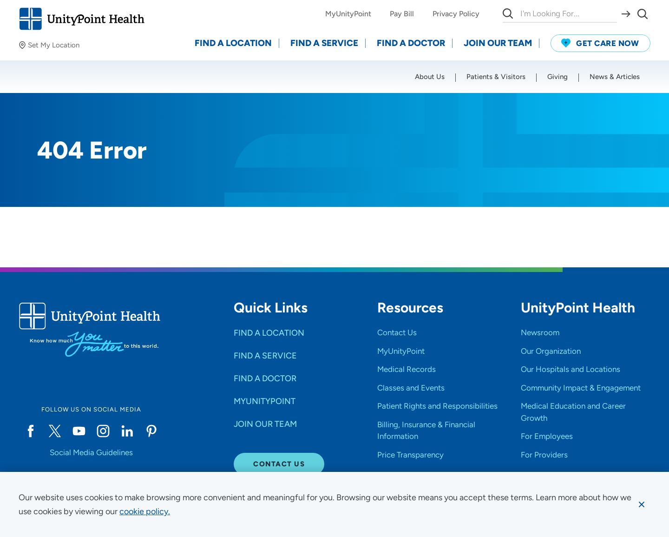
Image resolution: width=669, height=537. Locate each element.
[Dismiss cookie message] (641, 504)
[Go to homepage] (81, 19)
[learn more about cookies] (144, 511)
